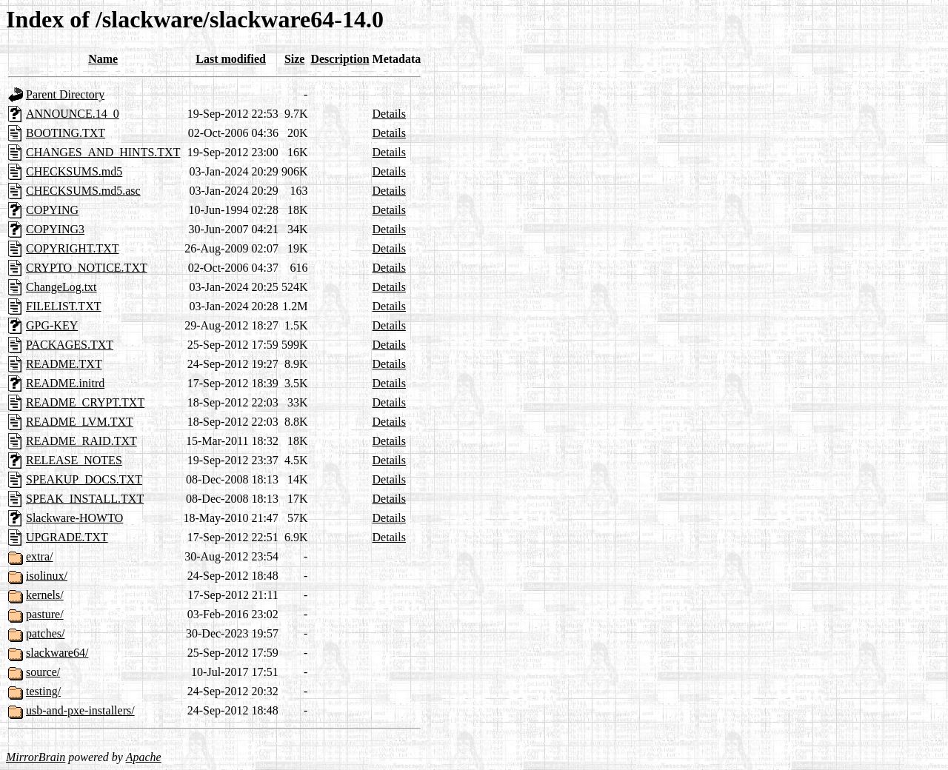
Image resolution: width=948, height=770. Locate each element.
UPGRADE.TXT (67, 537)
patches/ (45, 633)
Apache (143, 757)
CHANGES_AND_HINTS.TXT (103, 152)
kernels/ (45, 595)
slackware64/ (57, 652)
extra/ (39, 556)
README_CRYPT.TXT (85, 402)
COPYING (52, 210)
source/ (43, 672)
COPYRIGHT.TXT (72, 248)
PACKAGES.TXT (69, 344)
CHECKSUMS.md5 (74, 171)
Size (294, 59)
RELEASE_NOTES (74, 460)
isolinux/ (46, 575)
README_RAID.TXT (81, 441)
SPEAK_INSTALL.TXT (85, 498)
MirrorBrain (35, 757)
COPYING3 (55, 229)
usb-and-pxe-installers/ (80, 710)
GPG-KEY (52, 325)
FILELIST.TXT (63, 306)
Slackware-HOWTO (74, 518)
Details (389, 113)
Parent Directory (65, 94)
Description (339, 59)
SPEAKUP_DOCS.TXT (84, 479)
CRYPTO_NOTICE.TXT (86, 267)
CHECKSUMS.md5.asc (83, 190)
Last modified (231, 59)
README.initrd (65, 383)
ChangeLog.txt (61, 287)
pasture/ (45, 614)
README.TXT (64, 364)
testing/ (43, 691)
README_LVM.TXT (79, 421)
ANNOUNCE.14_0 (72, 113)
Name (103, 59)
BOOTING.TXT (65, 133)
